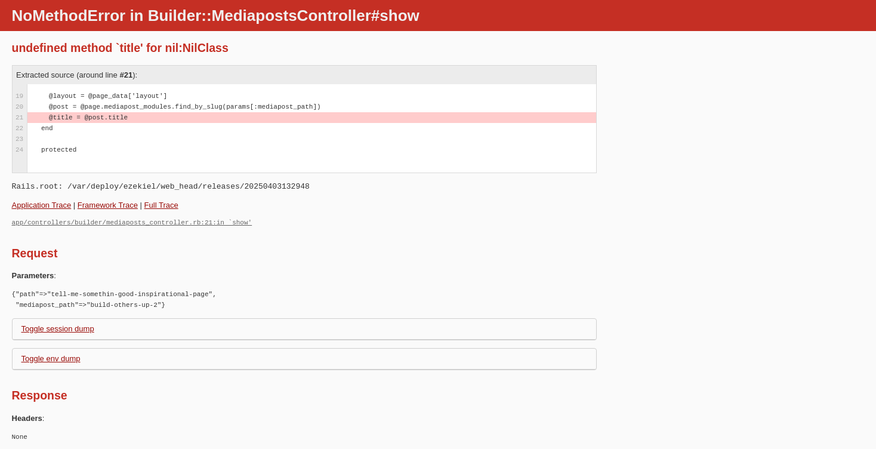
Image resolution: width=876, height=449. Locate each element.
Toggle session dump (57, 328)
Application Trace (42, 205)
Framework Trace (108, 205)
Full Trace (161, 205)
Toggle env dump (51, 358)
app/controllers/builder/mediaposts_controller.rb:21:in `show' (132, 222)
